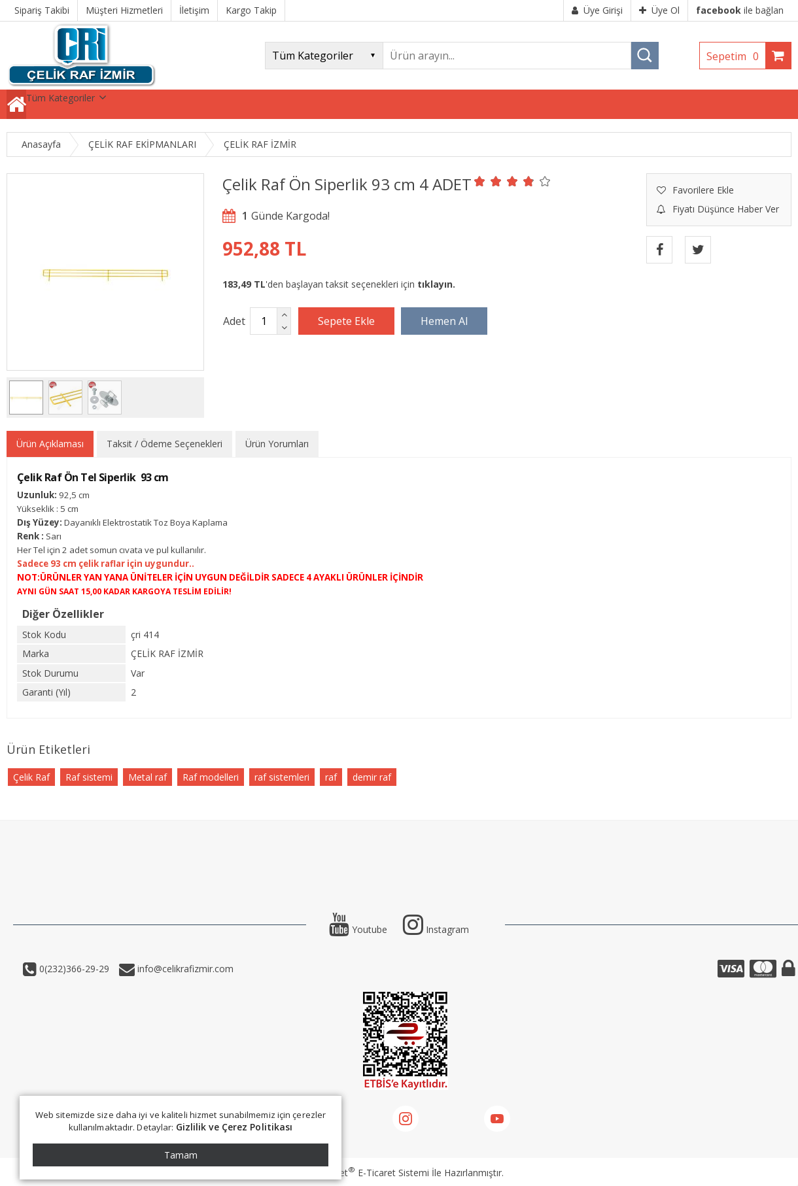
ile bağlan (740, 10)
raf (331, 777)
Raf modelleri (210, 777)
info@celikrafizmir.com (184, 968)
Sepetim (735, 56)
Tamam (181, 1155)
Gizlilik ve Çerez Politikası (234, 1127)
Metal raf (147, 777)
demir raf (372, 777)
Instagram (436, 929)
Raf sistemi (89, 777)
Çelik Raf (31, 777)
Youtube (358, 929)
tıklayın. (436, 284)
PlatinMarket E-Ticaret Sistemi (361, 1172)
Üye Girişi (597, 10)
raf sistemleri (281, 777)
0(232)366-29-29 (73, 968)
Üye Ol (659, 10)
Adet (234, 321)
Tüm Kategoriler (60, 98)
